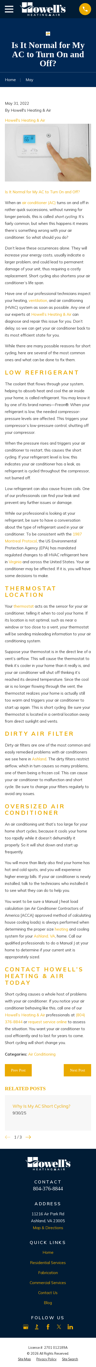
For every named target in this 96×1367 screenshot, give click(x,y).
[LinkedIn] (70, 1327)
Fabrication (48, 1272)
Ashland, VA (44, 936)
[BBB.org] (36, 1327)
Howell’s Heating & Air (51, 314)
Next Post (77, 1070)
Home (48, 1252)
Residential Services (48, 1262)
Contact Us (48, 1292)
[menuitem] (24, 1359)
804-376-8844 (48, 1188)
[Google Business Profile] (25, 1327)
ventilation (38, 300)
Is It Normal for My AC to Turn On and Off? (42, 191)
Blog (48, 1302)
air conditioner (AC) (39, 202)
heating (61, 929)
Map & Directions (48, 1227)
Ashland (39, 759)
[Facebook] (48, 1327)
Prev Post (18, 1070)
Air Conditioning (42, 1054)
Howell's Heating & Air (25, 120)
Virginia (15, 561)
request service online (47, 1021)
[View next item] (28, 1137)
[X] (59, 1327)
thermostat (24, 606)
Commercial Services (48, 1282)
